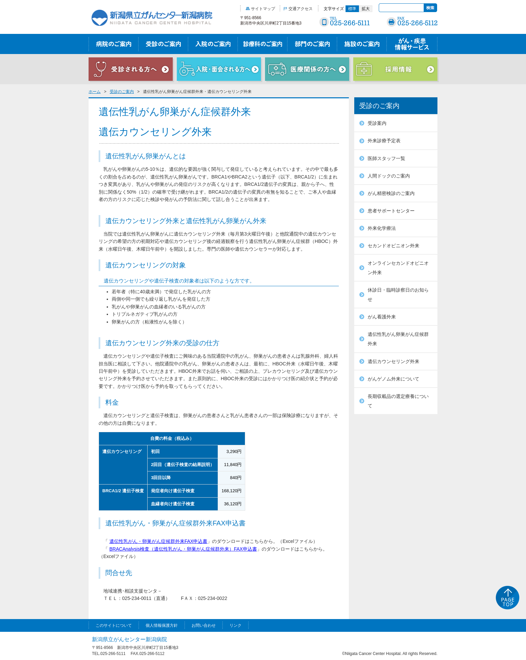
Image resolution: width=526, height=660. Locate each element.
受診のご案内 (122, 91)
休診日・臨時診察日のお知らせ (398, 294)
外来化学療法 (382, 228)
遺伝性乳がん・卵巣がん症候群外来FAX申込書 (158, 541)
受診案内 (377, 123)
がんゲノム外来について (393, 379)
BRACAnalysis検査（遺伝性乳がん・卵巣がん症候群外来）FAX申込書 (183, 549)
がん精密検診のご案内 (391, 193)
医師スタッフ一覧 (386, 158)
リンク (235, 625)
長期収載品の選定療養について (398, 401)
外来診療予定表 (384, 140)
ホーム (95, 91)
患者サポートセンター (391, 210)
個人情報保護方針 (162, 625)
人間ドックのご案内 (389, 176)
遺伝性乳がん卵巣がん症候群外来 (398, 339)
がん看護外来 (382, 316)
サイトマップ (260, 8)
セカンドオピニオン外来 (393, 245)
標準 (352, 8)
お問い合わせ (204, 625)
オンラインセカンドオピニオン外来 (398, 267)
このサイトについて (114, 625)
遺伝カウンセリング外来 (393, 361)
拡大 (366, 8)
